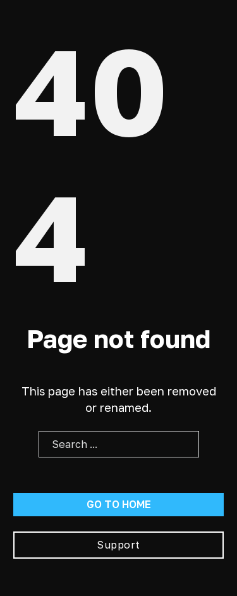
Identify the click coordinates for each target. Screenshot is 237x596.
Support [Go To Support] (118, 544)
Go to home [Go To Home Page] (119, 504)
